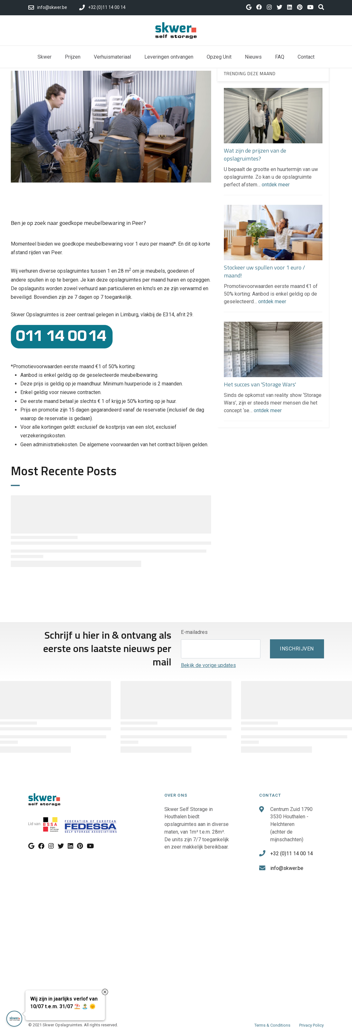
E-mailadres (194, 632)
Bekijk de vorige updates (208, 665)
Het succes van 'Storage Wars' (260, 384)
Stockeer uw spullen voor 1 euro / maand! (264, 271)
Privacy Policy (311, 1025)
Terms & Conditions (272, 1025)
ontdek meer (276, 185)
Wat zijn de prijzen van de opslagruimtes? (255, 154)
